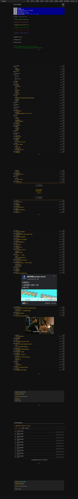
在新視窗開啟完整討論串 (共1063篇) (39, 459)
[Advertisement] (39, 57)
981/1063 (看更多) (21, 14)
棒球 (20, 392)
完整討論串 (18, 425)
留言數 (27, 428)
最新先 (19, 428)
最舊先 (23, 428)
